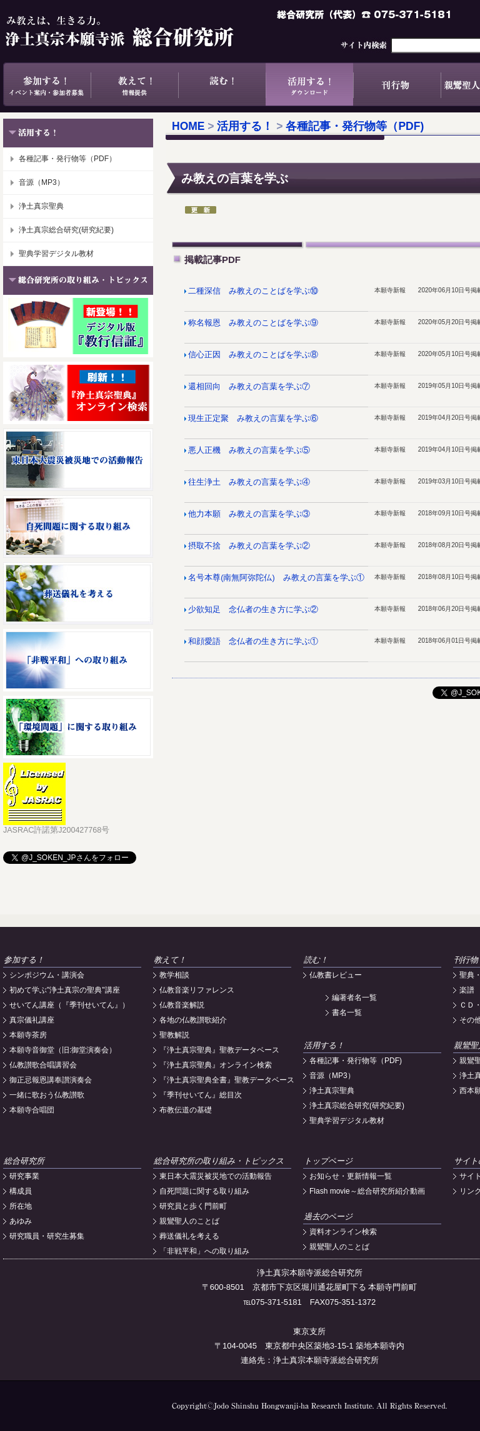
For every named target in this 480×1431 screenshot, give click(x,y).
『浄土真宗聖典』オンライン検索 (215, 1065)
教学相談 (174, 975)
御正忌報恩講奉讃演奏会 (50, 1080)
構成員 (20, 1191)
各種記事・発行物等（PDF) (355, 126)
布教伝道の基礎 (185, 1110)
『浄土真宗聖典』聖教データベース (219, 1050)
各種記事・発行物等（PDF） (67, 158)
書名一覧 (347, 1012)
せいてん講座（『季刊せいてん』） (69, 1005)
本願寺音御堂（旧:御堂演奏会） (62, 1050)
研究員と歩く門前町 (193, 1206)
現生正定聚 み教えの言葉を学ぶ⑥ (253, 418)
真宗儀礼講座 (31, 1020)
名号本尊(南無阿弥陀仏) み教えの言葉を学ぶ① (276, 577)
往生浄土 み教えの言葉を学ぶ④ (249, 482)
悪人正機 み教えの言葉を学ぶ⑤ (249, 450)
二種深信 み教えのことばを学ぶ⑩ (253, 291)
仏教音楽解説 (181, 1005)
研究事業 (24, 1176)
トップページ (328, 1161)
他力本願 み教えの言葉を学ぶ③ (249, 514)
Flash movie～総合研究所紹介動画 (367, 1191)
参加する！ (47, 84)
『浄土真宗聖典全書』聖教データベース (226, 1080)
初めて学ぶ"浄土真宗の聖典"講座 (64, 990)
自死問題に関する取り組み (204, 1191)
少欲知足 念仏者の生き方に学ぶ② (253, 609)
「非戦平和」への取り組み (204, 1251)
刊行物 (397, 84)
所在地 (20, 1206)
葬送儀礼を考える (189, 1236)
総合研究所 (24, 1161)
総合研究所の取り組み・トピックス (219, 1161)
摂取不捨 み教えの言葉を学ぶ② (249, 546)
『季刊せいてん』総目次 (200, 1095)
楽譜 (466, 990)
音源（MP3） (41, 182)
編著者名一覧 (354, 997)
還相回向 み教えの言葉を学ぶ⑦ (249, 386)
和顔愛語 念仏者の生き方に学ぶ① (253, 641)
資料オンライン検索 (343, 1231)
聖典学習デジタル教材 (56, 253)
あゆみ (20, 1221)
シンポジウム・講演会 (46, 975)
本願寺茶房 (28, 1035)
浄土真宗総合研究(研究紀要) (66, 229)
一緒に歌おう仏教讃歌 (46, 1095)
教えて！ (134, 84)
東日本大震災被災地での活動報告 (215, 1176)
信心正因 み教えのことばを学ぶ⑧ (253, 354)
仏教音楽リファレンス (196, 990)
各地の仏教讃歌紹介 (193, 1020)
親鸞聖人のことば (189, 1221)
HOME (188, 126)
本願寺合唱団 (31, 1110)
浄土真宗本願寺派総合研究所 (137, 31)
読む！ (222, 84)
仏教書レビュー (335, 975)
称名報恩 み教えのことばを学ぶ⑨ (253, 323)
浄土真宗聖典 (41, 206)
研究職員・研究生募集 (46, 1236)
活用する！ (309, 84)
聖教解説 (174, 1035)
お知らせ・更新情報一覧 (350, 1176)
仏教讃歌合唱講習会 (43, 1065)
